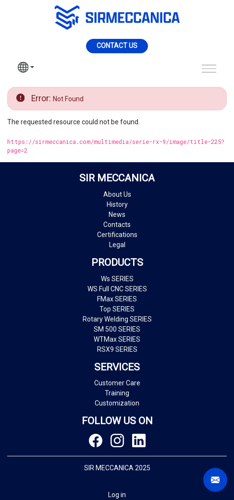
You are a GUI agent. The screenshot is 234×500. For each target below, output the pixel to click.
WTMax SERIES (117, 339)
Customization (117, 403)
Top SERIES (117, 309)
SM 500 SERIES (117, 329)
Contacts (117, 224)
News (117, 214)
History (117, 204)
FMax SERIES (117, 299)
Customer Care (117, 383)
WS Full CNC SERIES (117, 289)
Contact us (117, 45)
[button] (26, 68)
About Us (117, 194)
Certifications (117, 234)
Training (117, 393)
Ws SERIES (117, 279)
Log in (117, 495)
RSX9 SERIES (117, 349)
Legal (117, 245)
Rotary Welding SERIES (117, 319)
